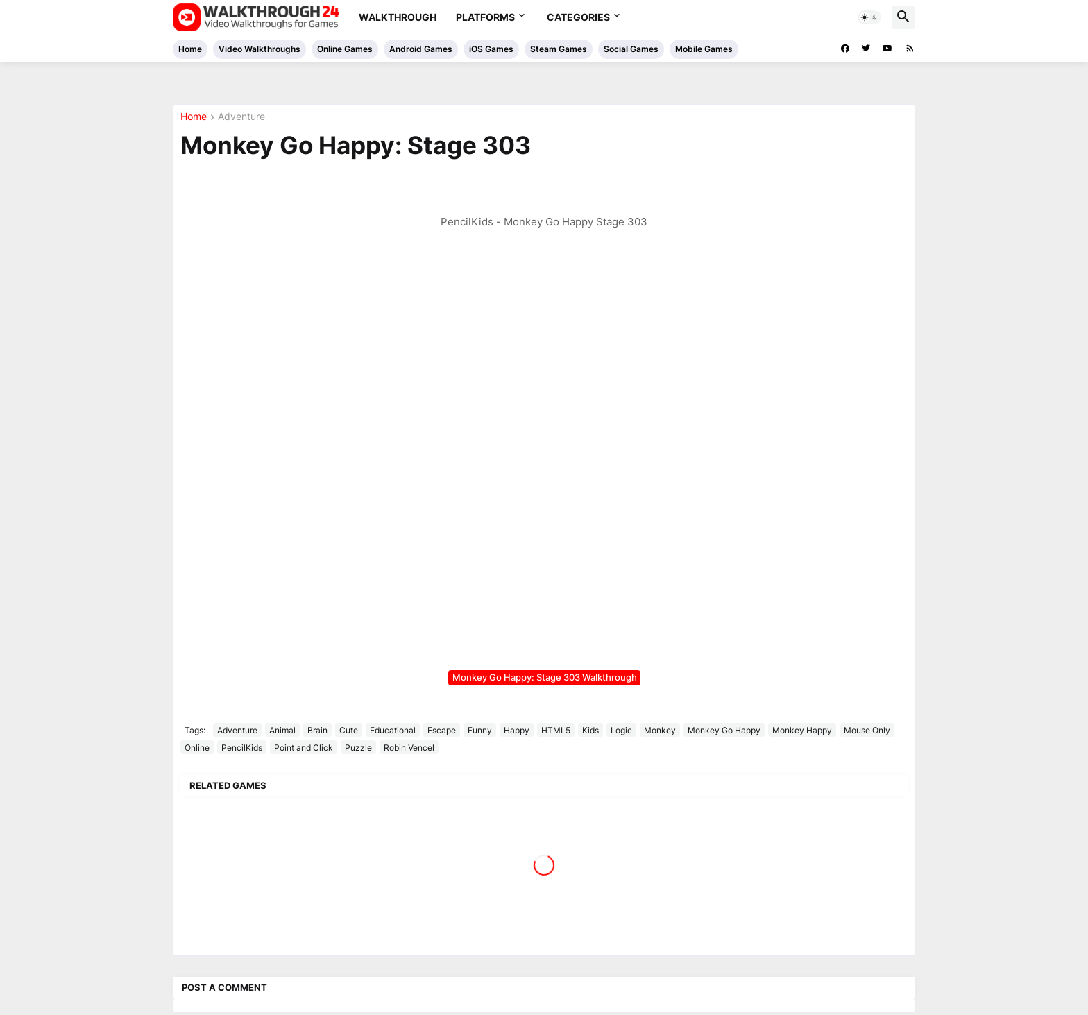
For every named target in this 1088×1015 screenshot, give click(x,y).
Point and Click (303, 747)
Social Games (631, 49)
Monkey (660, 730)
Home (190, 49)
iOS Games (491, 49)
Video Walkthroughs (259, 49)
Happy (516, 730)
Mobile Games (704, 49)
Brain (317, 730)
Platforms (485, 17)
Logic (621, 730)
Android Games (420, 49)
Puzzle (358, 747)
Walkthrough (397, 17)
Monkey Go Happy (724, 730)
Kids (590, 730)
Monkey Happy (802, 730)
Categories (578, 17)
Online (197, 747)
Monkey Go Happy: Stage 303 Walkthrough (544, 677)
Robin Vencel (409, 747)
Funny (480, 730)
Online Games (345, 49)
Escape (441, 730)
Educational (393, 730)
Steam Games (558, 49)
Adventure (241, 117)
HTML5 (555, 730)
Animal (282, 730)
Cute (348, 730)
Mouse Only (867, 730)
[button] (869, 17)
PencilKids (241, 747)
